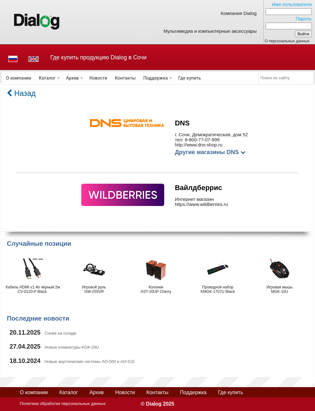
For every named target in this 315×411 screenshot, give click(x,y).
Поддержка (155, 78)
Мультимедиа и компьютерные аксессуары (210, 31)
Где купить (189, 78)
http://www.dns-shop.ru (198, 144)
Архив (72, 78)
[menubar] (130, 78)
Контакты (125, 78)
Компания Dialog (239, 13)
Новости (98, 78)
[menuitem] (18, 78)
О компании (18, 78)
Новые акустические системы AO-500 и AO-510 (90, 361)
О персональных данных (287, 41)
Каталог (47, 78)
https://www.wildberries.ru (201, 204)
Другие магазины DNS (210, 152)
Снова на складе (61, 333)
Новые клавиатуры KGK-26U (72, 347)
